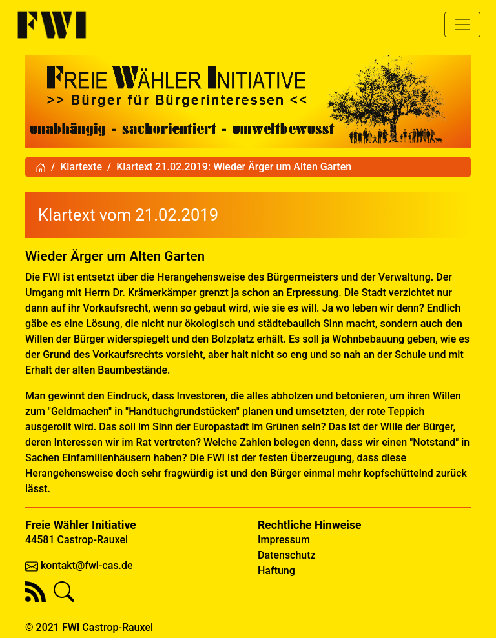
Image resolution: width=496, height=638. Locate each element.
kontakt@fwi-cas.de (87, 565)
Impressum (284, 539)
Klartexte (81, 167)
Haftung (276, 570)
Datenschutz (287, 555)
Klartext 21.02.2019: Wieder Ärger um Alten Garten (233, 167)
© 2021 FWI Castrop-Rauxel (89, 627)
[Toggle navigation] (462, 24)
